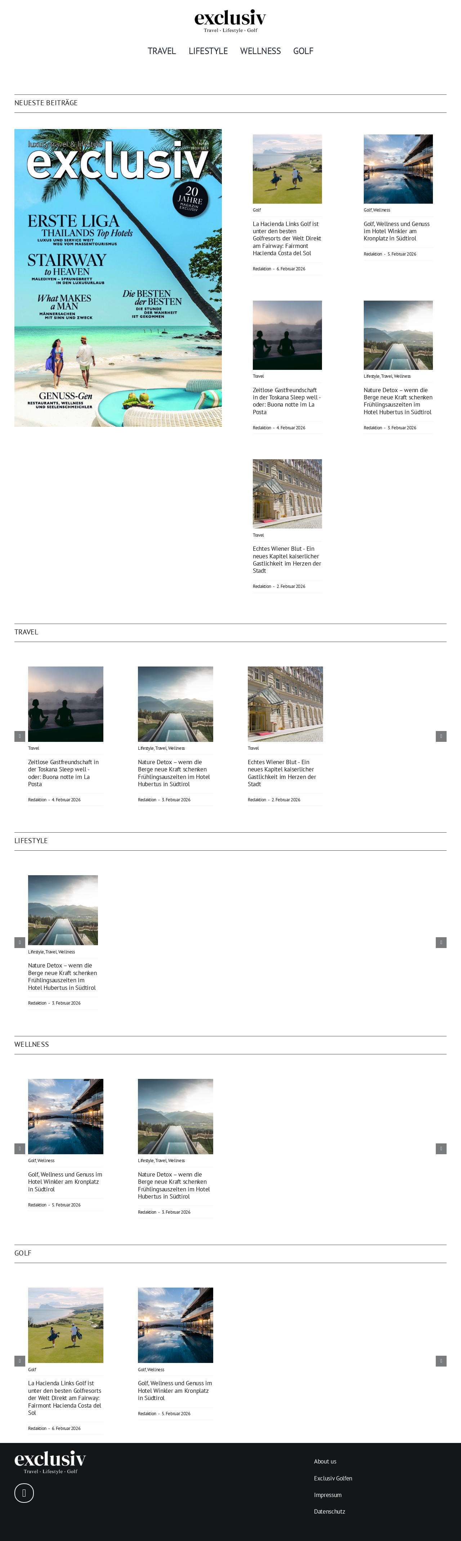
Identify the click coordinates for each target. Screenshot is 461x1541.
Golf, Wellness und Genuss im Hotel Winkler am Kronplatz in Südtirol (397, 231)
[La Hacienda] (287, 139)
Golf (257, 210)
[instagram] (24, 1493)
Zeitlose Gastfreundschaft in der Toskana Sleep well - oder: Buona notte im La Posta (287, 401)
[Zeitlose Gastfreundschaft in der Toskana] (287, 306)
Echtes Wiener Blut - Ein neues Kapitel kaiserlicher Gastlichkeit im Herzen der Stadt (287, 560)
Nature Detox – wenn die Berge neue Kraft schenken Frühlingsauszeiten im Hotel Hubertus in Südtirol (398, 401)
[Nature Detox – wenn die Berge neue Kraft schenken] (398, 306)
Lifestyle (372, 376)
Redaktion (262, 269)
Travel (258, 376)
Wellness (381, 210)
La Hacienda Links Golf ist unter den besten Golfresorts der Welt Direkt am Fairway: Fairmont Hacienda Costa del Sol (287, 238)
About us (325, 1461)
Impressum (328, 1495)
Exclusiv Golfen (333, 1478)
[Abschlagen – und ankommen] (398, 139)
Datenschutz (329, 1511)
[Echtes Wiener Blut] (287, 464)
